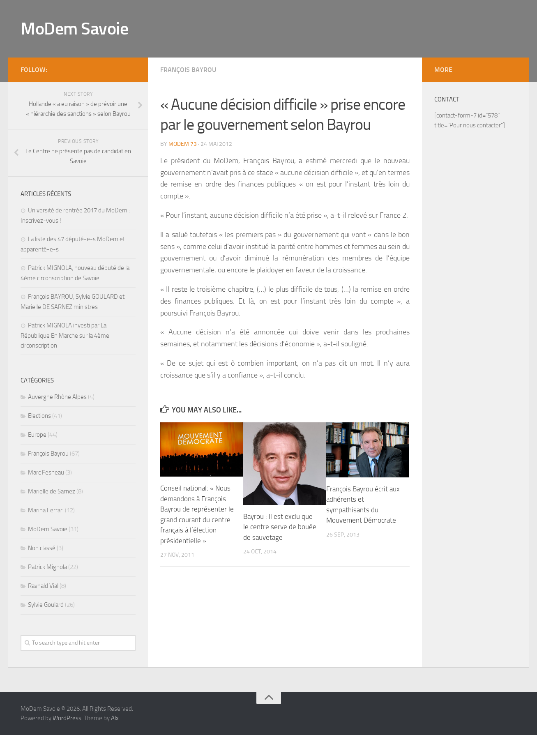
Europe (37, 434)
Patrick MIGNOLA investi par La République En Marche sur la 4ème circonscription (65, 335)
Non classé (41, 548)
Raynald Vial (43, 586)
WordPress (67, 718)
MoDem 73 (182, 144)
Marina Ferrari (46, 510)
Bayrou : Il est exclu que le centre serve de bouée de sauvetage (279, 526)
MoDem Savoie (74, 28)
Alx (115, 718)
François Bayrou (188, 70)
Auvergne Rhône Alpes (57, 397)
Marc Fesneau (46, 472)
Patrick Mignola (47, 567)
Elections (39, 415)
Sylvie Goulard (46, 604)
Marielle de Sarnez (51, 491)
